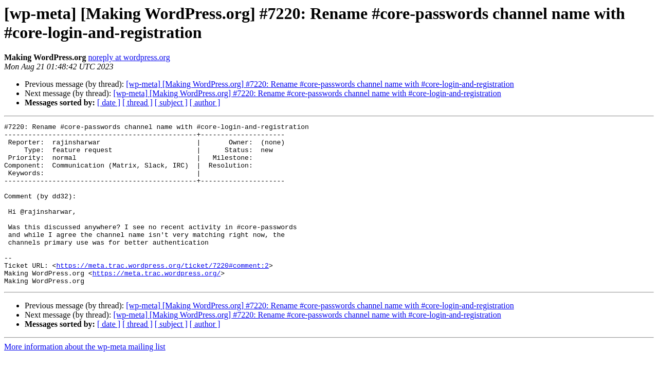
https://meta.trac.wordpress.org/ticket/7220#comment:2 (162, 294)
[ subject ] (171, 102)
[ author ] (205, 102)
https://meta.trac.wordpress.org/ (157, 303)
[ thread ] (137, 102)
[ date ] (108, 102)
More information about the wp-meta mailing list (85, 379)
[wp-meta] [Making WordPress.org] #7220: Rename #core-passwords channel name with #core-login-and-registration (320, 84)
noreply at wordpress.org (129, 57)
